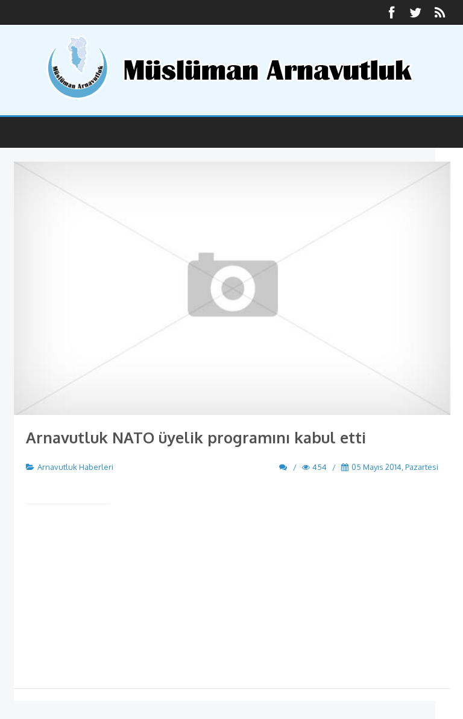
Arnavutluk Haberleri (75, 467)
